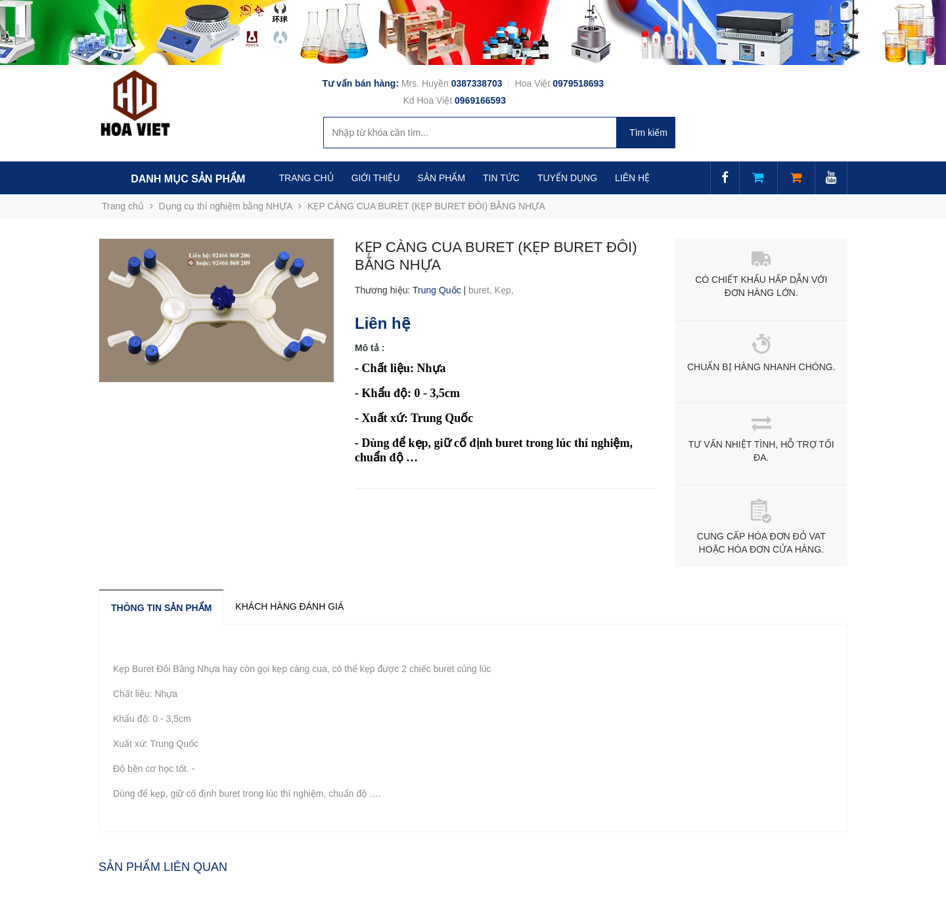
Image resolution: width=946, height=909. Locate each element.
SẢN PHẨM (441, 178)
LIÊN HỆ (632, 178)
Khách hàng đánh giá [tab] (289, 606)
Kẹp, (505, 290)
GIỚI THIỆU (375, 178)
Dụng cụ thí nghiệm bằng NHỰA (226, 206)
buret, (481, 290)
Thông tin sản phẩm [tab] (161, 607)
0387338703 (478, 83)
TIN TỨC (501, 178)
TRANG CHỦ (306, 178)
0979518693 (578, 83)
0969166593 (480, 100)
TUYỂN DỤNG (567, 178)
